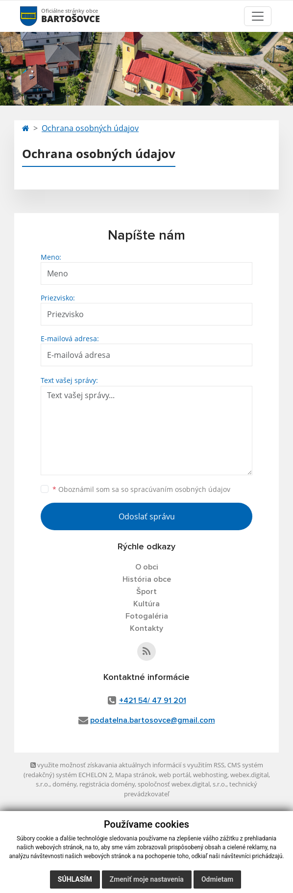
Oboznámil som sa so (141, 489)
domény (64, 784)
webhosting (210, 774)
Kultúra (146, 604)
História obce (146, 579)
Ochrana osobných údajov (90, 128)
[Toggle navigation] (257, 16)
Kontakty (146, 628)
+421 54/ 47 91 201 (152, 700)
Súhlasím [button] (75, 879)
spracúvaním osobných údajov (180, 489)
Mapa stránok (135, 774)
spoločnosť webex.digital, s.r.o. (182, 784)
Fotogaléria (146, 616)
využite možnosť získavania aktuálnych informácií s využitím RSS (127, 764)
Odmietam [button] (217, 879)
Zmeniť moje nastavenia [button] (147, 879)
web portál (174, 774)
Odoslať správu (147, 516)
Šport (146, 591)
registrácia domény (107, 784)
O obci (146, 567)
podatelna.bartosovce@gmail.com (152, 720)
